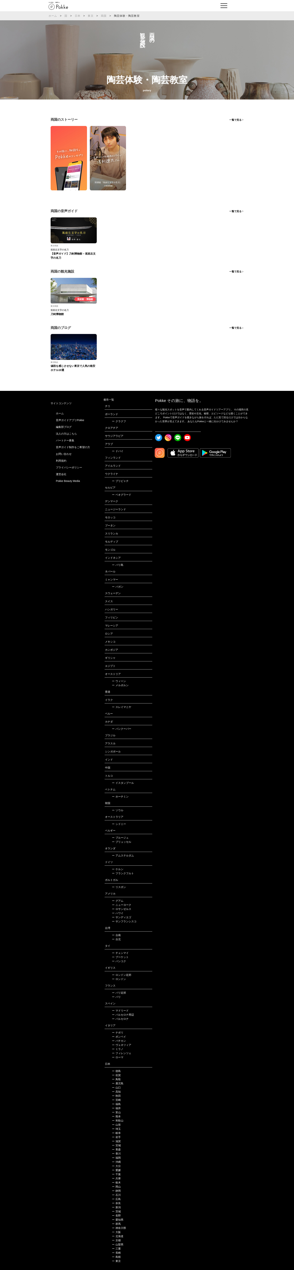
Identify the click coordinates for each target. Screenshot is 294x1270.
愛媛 (116, 1170)
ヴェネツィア (121, 1044)
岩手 (116, 1137)
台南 (116, 935)
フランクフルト (123, 873)
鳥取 (116, 1079)
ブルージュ (120, 837)
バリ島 (117, 564)
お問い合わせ (64, 453)
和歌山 (117, 1120)
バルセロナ (120, 1018)
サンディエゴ (121, 917)
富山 (116, 1112)
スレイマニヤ (121, 706)
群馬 (116, 1223)
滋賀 (116, 1141)
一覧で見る (235, 120)
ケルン (117, 869)
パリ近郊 (119, 992)
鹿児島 (117, 1083)
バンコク (119, 961)
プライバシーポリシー (69, 467)
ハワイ (117, 913)
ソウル (117, 810)
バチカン (119, 1040)
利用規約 (61, 460)
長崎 (116, 1252)
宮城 (116, 1145)
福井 (116, 1108)
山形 (116, 1124)
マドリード (120, 1010)
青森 (116, 1149)
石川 (116, 1194)
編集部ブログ (64, 426)
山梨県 (117, 1244)
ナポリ (117, 1032)
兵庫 (116, 1178)
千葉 (116, 1174)
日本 (77, 15)
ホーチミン (120, 796)
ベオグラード (121, 494)
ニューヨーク (121, 904)
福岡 (116, 1157)
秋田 (116, 1095)
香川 (116, 1153)
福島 (116, 1104)
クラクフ (119, 421)
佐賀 (116, 1075)
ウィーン (119, 681)
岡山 (116, 1186)
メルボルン (120, 685)
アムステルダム (123, 855)
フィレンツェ (121, 1053)
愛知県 (117, 1219)
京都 (116, 1240)
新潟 (116, 1207)
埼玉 (116, 1128)
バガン (117, 586)
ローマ (117, 1057)
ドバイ (117, 451)
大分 (116, 1165)
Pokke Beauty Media (68, 480)
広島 (116, 1199)
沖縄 (116, 1161)
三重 (116, 1248)
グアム (117, 900)
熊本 (116, 1116)
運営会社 (61, 474)
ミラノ (117, 1049)
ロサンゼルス (121, 908)
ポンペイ (119, 1036)
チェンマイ (120, 952)
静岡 (116, 1190)
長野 (116, 1215)
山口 (116, 1087)
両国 (103, 15)
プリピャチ (120, 480)
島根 (116, 1256)
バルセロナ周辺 (123, 1014)
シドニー (119, 823)
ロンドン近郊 (121, 974)
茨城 (116, 1211)
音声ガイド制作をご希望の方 (73, 447)
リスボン (119, 887)
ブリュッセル (121, 841)
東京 (90, 15)
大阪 (116, 1232)
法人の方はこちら (66, 433)
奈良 (116, 1203)
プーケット (120, 957)
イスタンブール (123, 782)
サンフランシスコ (124, 921)
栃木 (116, 1182)
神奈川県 (119, 1227)
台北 (116, 939)
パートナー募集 (65, 440)
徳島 (116, 1071)
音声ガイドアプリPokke (70, 420)
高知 (116, 1091)
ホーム (53, 15)
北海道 (117, 1236)
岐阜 (116, 1132)
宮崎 (116, 1099)
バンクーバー (121, 728)
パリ (116, 996)
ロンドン (119, 979)
